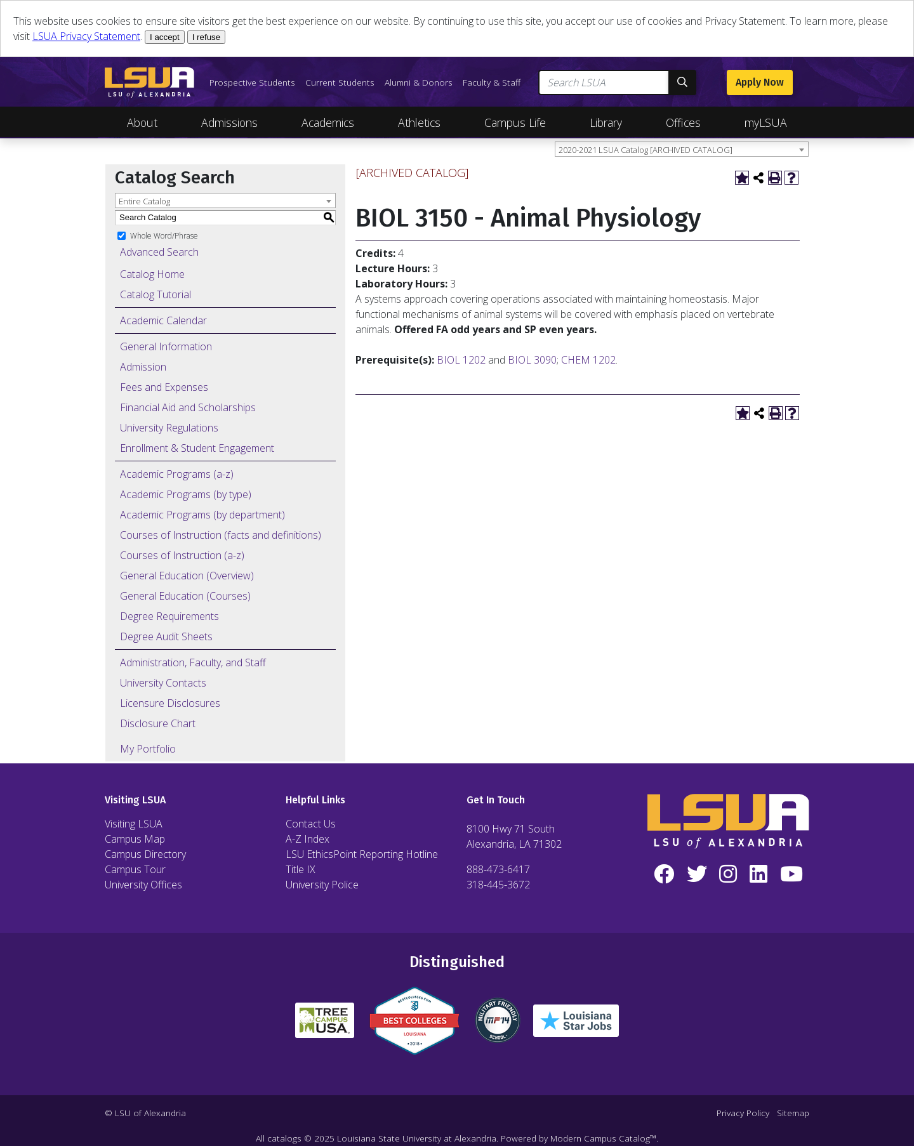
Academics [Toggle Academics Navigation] (327, 122)
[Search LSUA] (604, 82)
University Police (322, 885)
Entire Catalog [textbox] (144, 201)
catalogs (284, 1138)
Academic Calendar (163, 320)
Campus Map (135, 839)
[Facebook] (663, 874)
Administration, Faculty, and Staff (193, 662)
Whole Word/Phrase (164, 235)
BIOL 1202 (461, 360)
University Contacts (163, 683)
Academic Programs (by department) (202, 515)
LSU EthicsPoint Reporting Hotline (362, 854)
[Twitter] (696, 874)
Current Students (339, 82)
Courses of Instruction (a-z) (182, 555)
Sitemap (793, 1113)
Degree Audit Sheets (166, 636)
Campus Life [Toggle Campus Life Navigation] (515, 122)
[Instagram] (728, 874)
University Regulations (169, 428)
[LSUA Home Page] (149, 82)
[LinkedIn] (758, 874)
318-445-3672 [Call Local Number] (498, 885)
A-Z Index (307, 839)
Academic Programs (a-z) (177, 474)
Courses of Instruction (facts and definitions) (220, 535)
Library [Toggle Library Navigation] (606, 122)
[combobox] (682, 149)
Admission (143, 367)
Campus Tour (135, 869)
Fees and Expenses (164, 387)
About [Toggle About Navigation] (142, 122)
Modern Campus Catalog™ (603, 1138)
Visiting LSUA (133, 824)
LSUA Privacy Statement (86, 36)
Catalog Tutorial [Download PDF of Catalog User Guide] (155, 294)
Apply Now (760, 82)
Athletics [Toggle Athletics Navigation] (419, 122)
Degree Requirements (169, 616)
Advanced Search (159, 252)
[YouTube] (791, 874)
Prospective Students (252, 82)
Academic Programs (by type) (185, 494)
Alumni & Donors (419, 82)
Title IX (300, 869)
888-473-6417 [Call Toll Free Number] (498, 869)
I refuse (206, 37)
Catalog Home (152, 274)
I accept (165, 37)
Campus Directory (145, 854)
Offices (683, 122)
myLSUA (766, 122)
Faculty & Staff (491, 82)
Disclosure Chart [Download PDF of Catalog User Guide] (157, 723)
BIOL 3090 (532, 360)
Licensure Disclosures (170, 703)
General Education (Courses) (185, 596)
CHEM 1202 (588, 360)
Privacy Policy (743, 1113)
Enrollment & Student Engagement (197, 448)
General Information (166, 346)
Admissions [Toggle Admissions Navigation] (229, 122)
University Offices (143, 885)
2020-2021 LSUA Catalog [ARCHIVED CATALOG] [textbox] (645, 149)
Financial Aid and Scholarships (188, 407)
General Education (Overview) (187, 576)
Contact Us (311, 824)
